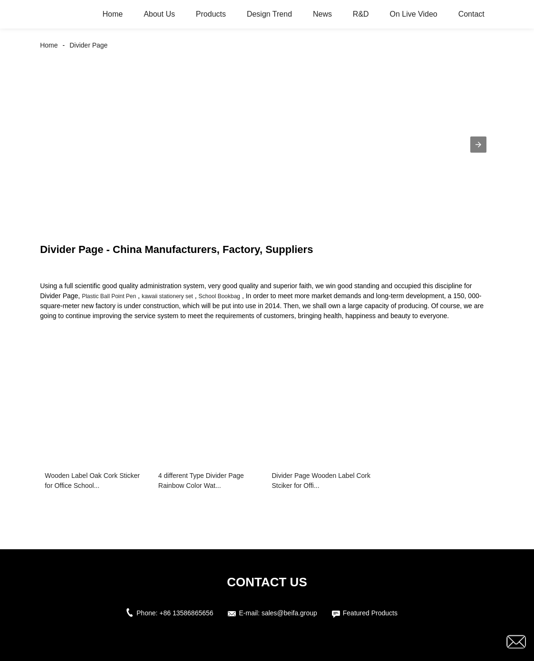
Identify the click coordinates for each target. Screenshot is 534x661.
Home (113, 14)
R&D (361, 14)
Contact (471, 14)
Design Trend (269, 14)
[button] (478, 144)
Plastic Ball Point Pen (109, 296)
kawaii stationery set (167, 296)
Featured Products (370, 613)
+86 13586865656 (186, 613)
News (322, 14)
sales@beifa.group (289, 613)
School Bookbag (219, 296)
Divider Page (88, 45)
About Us (159, 14)
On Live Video (413, 14)
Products (211, 14)
